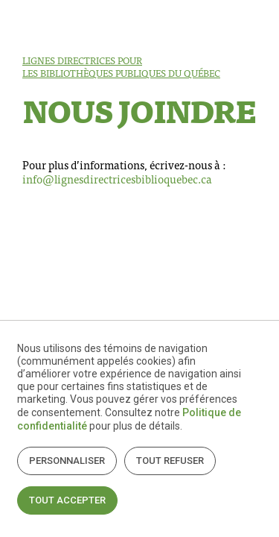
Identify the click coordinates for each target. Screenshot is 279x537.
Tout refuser (170, 460)
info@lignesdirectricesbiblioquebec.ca (117, 178)
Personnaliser (67, 460)
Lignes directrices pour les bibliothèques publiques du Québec (121, 66)
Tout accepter (67, 500)
